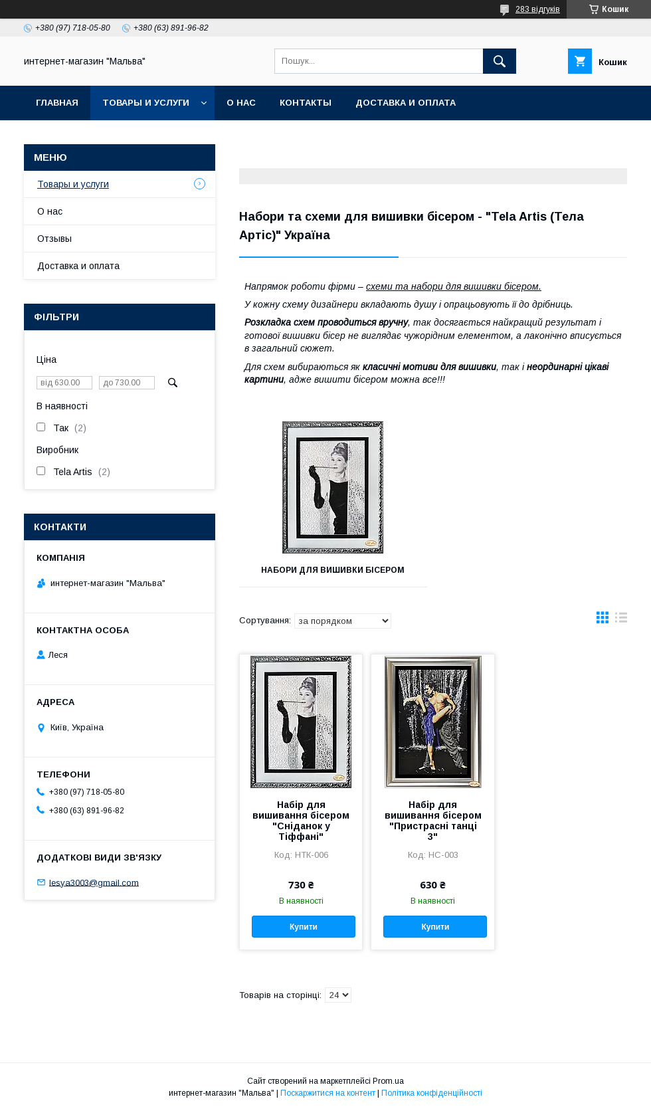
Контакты (305, 103)
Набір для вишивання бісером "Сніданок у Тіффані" (300, 820)
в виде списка (621, 620)
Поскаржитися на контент (327, 1093)
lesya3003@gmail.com (94, 882)
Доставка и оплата (405, 103)
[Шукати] (499, 61)
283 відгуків (537, 9)
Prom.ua (388, 1081)
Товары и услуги (145, 103)
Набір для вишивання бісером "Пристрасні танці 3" (433, 820)
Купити (304, 927)
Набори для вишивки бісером (333, 570)
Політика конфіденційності (431, 1093)
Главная (57, 103)
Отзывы (54, 238)
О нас (241, 103)
